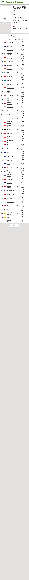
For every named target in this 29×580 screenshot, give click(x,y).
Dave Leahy (10, 65)
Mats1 (8, 115)
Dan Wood (9, 46)
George (9, 111)
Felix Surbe (10, 206)
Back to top (14, 226)
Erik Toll (9, 80)
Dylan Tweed (10, 50)
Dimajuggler (10, 149)
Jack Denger (10, 95)
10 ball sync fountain (17, 29)
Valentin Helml (10, 179)
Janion (9, 164)
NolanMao (9, 198)
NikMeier (9, 69)
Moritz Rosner (10, 130)
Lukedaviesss (10, 76)
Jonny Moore (10, 61)
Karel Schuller (10, 88)
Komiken (9, 84)
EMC (8, 210)
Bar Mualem (10, 160)
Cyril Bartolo (10, 168)
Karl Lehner (10, 134)
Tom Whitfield (17, 26)
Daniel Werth (10, 217)
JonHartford (10, 107)
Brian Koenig (10, 73)
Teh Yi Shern (10, 118)
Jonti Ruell (9, 183)
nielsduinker (10, 156)
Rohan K (9, 153)
